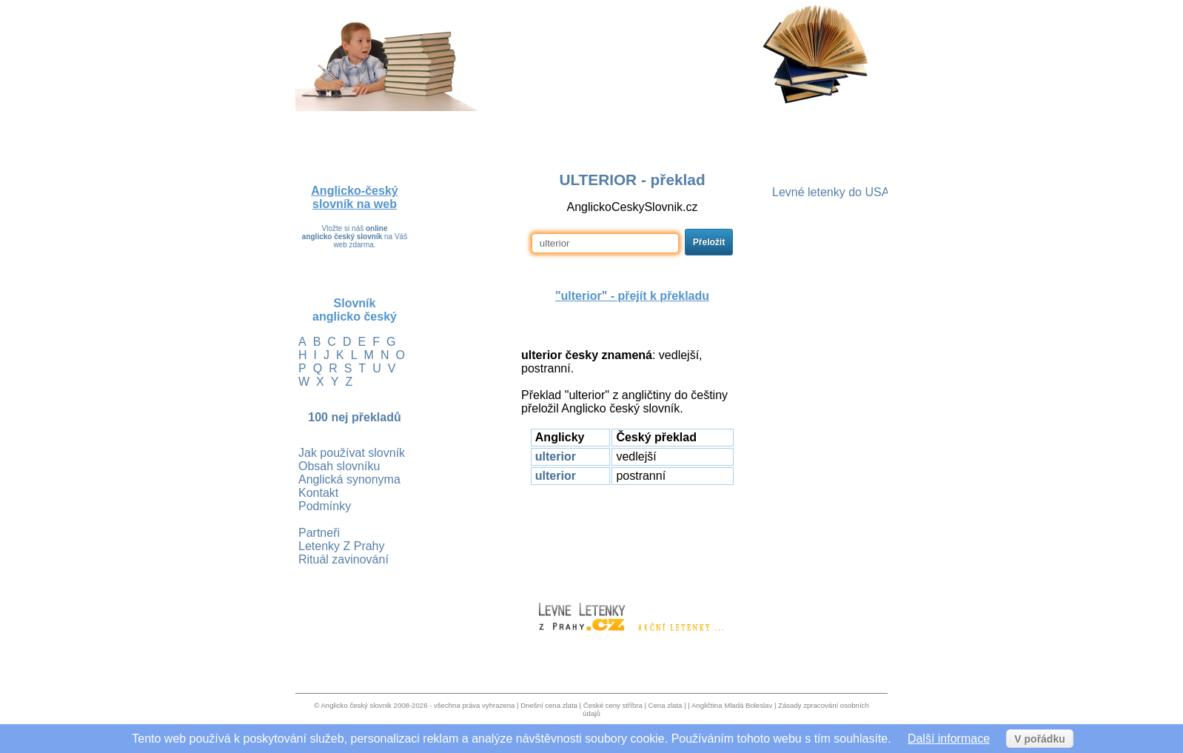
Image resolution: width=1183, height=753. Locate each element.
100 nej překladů (354, 417)
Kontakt (318, 492)
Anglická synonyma (349, 479)
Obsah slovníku (339, 466)
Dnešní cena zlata (548, 705)
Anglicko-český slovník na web (354, 197)
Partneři (319, 532)
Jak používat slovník (351, 452)
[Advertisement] (632, 537)
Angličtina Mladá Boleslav (731, 705)
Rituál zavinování (343, 559)
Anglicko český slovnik (356, 705)
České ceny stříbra (613, 705)
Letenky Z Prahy (341, 546)
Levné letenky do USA (830, 192)
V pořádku (1039, 739)
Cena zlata (666, 705)
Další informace (949, 738)
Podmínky (324, 506)
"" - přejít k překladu (632, 296)
